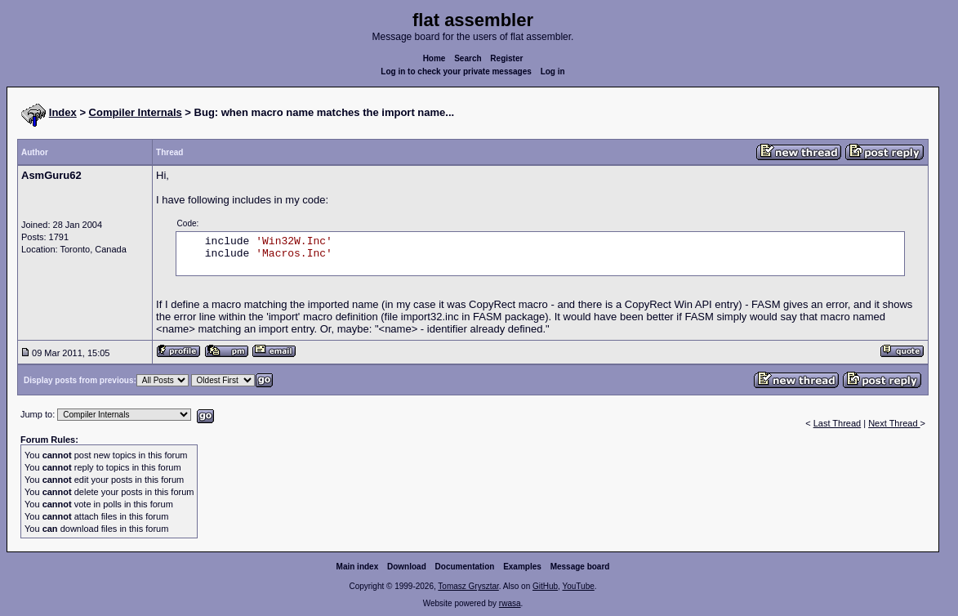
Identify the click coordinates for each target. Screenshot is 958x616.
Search (467, 58)
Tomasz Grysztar (468, 586)
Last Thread (837, 423)
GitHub (545, 586)
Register (506, 58)
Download (406, 566)
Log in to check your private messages (456, 71)
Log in (553, 71)
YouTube (578, 586)
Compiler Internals (135, 112)
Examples (522, 566)
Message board (580, 566)
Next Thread (894, 423)
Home (434, 58)
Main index (357, 566)
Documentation (465, 566)
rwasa (510, 603)
